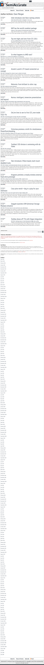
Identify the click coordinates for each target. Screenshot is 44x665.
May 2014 (2, 536)
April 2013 (2, 562)
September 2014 (3, 528)
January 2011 (3, 615)
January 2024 (3, 312)
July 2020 (2, 394)
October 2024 (3, 294)
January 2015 (3, 520)
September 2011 (3, 599)
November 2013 (3, 548)
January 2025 (3, 288)
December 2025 (3, 267)
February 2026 (3, 263)
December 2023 (3, 314)
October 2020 (3, 389)
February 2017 (3, 471)
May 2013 (2, 560)
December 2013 (3, 546)
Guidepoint (20, 251)
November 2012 (3, 572)
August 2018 (3, 438)
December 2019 (3, 408)
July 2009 (2, 650)
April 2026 (2, 259)
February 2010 (3, 636)
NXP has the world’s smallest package (24, 28)
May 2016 (2, 489)
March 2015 (3, 516)
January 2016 (3, 497)
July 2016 (2, 485)
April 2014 (2, 538)
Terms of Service (19, 10)
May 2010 (2, 630)
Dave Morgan (19, 14)
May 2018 (2, 444)
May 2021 (2, 375)
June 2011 (2, 605)
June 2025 (2, 278)
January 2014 (3, 544)
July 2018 (2, 440)
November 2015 (3, 501)
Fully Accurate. (22, 242)
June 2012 (2, 581)
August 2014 (3, 530)
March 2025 (3, 284)
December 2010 (3, 617)
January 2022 (3, 359)
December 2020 (3, 385)
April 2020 (2, 400)
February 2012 (3, 589)
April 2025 (2, 282)
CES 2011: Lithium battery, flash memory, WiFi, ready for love (14, 179)
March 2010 (3, 634)
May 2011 (2, 607)
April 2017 (2, 467)
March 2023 (3, 331)
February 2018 (3, 448)
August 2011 (3, 601)
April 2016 (2, 491)
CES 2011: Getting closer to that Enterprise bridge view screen (25, 221)
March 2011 (3, 611)
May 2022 (2, 351)
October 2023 (3, 318)
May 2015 (2, 512)
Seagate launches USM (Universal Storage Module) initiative (20, 204)
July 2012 (2, 579)
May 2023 (2, 328)
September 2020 (3, 391)
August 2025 (3, 274)
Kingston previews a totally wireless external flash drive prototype (21, 175)
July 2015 (2, 509)
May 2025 (2, 280)
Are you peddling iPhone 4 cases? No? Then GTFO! (22, 40)
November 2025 (3, 269)
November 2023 (3, 316)
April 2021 (2, 377)
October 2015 (3, 503)
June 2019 (2, 420)
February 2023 (3, 333)
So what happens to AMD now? (21, 54)
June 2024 (2, 302)
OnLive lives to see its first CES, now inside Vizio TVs (20, 113)
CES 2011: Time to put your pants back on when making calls (14, 192)
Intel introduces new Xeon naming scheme (25, 18)
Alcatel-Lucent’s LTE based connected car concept (20, 70)
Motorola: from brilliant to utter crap (24, 84)
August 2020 (3, 392)
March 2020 (3, 402)
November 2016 (3, 477)
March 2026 (3, 261)
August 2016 (3, 483)
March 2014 (3, 540)
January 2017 (3, 473)
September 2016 (3, 481)
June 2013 (2, 558)
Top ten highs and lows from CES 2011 (24, 38)
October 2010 (3, 621)
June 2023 (2, 326)
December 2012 (3, 570)
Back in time (40, 232)
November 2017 (3, 453)
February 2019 (3, 426)
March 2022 (3, 355)
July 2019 (2, 418)
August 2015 (3, 507)
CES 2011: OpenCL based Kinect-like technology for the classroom (15, 101)
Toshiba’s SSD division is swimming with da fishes (25, 145)
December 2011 (3, 593)
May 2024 (2, 304)
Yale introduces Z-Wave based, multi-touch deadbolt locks (20, 162)
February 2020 (3, 404)
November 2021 (3, 363)
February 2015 (3, 518)
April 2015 (2, 514)
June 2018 (2, 442)
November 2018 (3, 432)
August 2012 (3, 577)
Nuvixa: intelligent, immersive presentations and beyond (21, 98)
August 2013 (3, 554)
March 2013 (3, 564)
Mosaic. (24, 251)
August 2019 (3, 416)
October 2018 (3, 434)
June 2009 (2, 652)
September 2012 (3, 575)
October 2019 (3, 412)
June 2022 (2, 349)
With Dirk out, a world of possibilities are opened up (12, 56)
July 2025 (2, 276)
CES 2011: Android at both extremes (9, 86)
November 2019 (3, 410)
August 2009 (3, 648)
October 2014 (3, 526)
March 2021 (3, 379)
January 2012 (3, 591)
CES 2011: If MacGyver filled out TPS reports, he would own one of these (17, 133)
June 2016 (2, 487)
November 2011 (3, 595)
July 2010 (2, 627)
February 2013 (3, 566)
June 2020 (2, 396)
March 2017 (3, 469)
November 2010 (3, 619)
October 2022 (3, 341)
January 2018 (3, 449)
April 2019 (2, 422)
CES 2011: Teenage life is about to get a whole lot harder (13, 73)
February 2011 (3, 613)
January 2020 (3, 406)
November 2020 (3, 387)
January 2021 (3, 383)
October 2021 (3, 365)
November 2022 (3, 339)
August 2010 (3, 625)
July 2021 (2, 371)
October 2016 (3, 479)
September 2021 (3, 367)
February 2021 (3, 381)
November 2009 (3, 642)
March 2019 (3, 424)
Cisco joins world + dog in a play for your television (20, 189)
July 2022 (2, 347)
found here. (31, 240)
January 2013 (3, 568)
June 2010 (2, 629)
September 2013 (3, 552)
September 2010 (3, 623)
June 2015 (2, 511)
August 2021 (3, 369)
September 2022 (3, 343)
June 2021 (2, 373)
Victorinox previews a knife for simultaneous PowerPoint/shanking (21, 130)
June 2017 (2, 463)
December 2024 (3, 290)
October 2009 (3, 644)
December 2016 (3, 475)
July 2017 (2, 461)
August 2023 (3, 322)
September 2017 (3, 457)
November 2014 (3, 524)
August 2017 (3, 459)
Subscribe (27, 10)
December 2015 (3, 499)
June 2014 (2, 534)
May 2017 (2, 465)
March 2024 (3, 308)
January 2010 (3, 638)
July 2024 (2, 300)
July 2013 (2, 556)
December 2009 (3, 640)
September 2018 (3, 436)
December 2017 (3, 452)
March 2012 (3, 587)
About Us (12, 10)
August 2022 (3, 345)
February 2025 (3, 286)
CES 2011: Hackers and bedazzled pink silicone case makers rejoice (15, 165)
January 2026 (3, 265)
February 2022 (3, 357)
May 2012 (2, 583)
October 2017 (3, 455)
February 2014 (3, 542)
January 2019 (3, 428)
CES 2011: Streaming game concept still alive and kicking (13, 116)
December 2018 (3, 430)
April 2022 (2, 353)
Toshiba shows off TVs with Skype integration (26, 219)
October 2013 (3, 550)
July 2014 (2, 532)
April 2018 (2, 446)
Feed (32, 10)
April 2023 (2, 330)
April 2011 (2, 609)
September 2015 (3, 505)
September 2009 (3, 646)
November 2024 (3, 292)
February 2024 (3, 310)
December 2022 (3, 337)
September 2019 (3, 414)
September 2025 (3, 272)
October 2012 (3, 573)
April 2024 (2, 306)
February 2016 (3, 495)
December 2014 (3, 522)
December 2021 (3, 361)
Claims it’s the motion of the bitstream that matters (23, 30)
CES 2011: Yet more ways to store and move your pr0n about (14, 208)
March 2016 (3, 493)
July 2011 (2, 603)
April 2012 (2, 585)
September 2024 (3, 296)
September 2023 (3, 320)
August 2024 (3, 298)
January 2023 (3, 335)
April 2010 (2, 632)
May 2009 (2, 654)
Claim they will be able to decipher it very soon (21, 20)
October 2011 (3, 597)
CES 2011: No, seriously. (6, 148)
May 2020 (2, 398)
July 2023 (2, 324)
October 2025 (3, 271)
